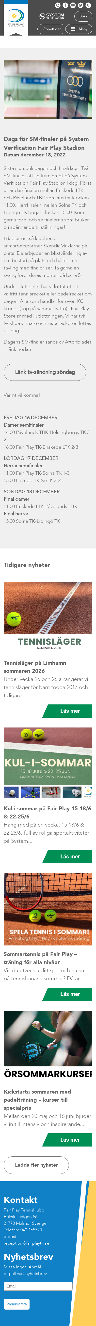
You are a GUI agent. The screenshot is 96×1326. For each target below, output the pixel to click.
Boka (83, 16)
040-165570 (31, 1230)
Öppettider (52, 29)
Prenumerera (17, 1304)
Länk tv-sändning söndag (45, 372)
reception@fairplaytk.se (26, 1243)
